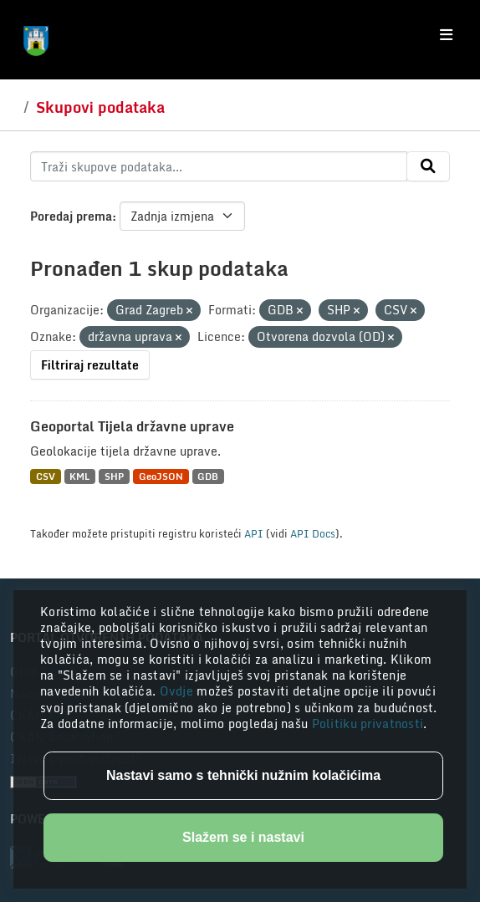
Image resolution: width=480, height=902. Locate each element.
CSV (45, 476)
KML (79, 476)
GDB (207, 476)
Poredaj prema (71, 216)
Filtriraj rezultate (90, 365)
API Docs (312, 533)
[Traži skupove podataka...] (218, 166)
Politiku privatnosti (368, 723)
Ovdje (178, 691)
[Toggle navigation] (446, 35)
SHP (114, 476)
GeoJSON (161, 476)
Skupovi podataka (100, 107)
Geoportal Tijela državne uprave (132, 426)
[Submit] (428, 166)
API (253, 533)
